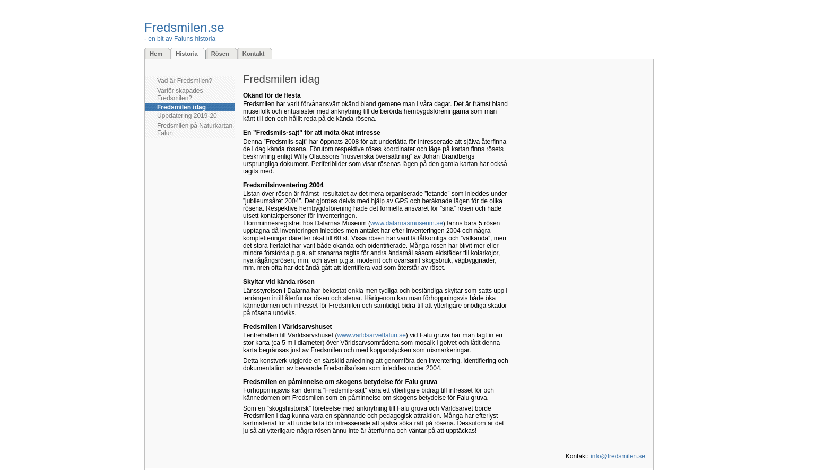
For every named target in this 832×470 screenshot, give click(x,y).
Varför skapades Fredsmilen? (180, 94)
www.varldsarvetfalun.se (371, 335)
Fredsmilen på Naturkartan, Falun (195, 129)
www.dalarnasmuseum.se (406, 223)
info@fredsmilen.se (618, 456)
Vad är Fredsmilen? (184, 80)
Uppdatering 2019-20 (187, 115)
